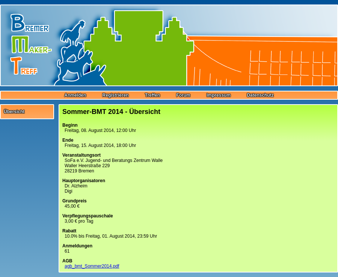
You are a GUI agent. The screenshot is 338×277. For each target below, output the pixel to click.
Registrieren (116, 95)
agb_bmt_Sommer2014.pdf (92, 266)
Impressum (219, 95)
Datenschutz (260, 95)
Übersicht (14, 111)
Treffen (152, 95)
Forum (183, 95)
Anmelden (75, 95)
